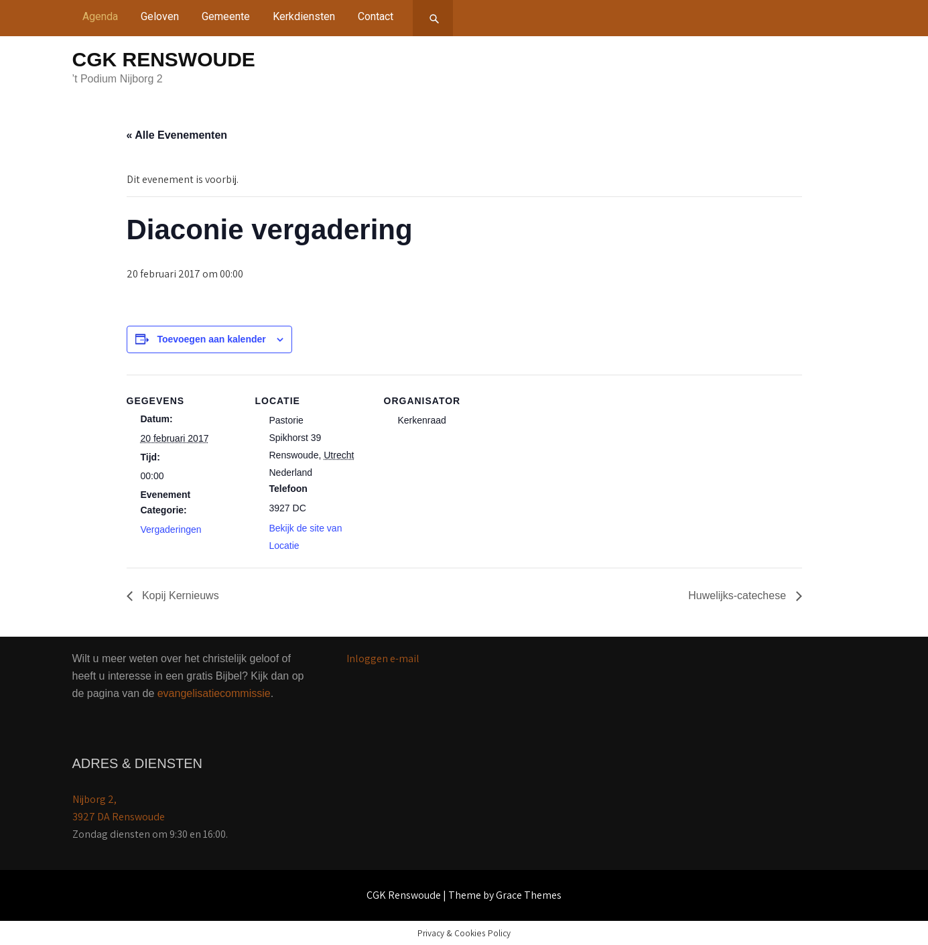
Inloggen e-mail (382, 658)
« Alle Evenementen (177, 135)
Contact (375, 16)
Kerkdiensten (304, 16)
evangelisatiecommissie (214, 693)
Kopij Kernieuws (179, 595)
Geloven (160, 16)
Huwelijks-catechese (738, 595)
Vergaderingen (171, 529)
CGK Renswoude (163, 59)
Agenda (100, 16)
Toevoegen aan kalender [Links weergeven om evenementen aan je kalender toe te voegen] (211, 339)
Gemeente (226, 16)
